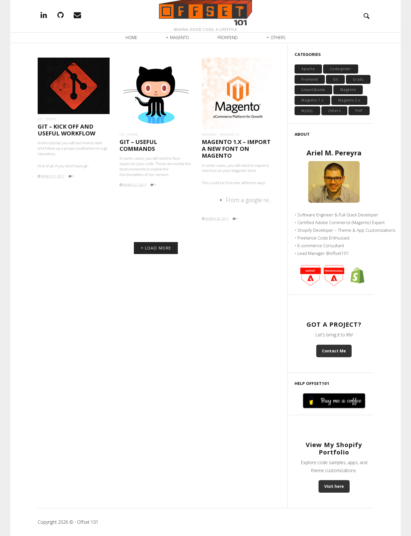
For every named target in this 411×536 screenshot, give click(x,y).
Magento (179, 38)
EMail (85, 15)
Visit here (334, 486)
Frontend (227, 38)
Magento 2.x (349, 100)
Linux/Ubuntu (313, 89)
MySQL (307, 110)
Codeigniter (340, 68)
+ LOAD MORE (156, 248)
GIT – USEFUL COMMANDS (138, 145)
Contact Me (334, 351)
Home (131, 38)
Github (68, 15)
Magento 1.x (229, 134)
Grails (358, 79)
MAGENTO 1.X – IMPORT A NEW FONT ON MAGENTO (236, 148)
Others (278, 38)
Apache (308, 68)
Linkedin (51, 15)
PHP (358, 110)
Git (40, 119)
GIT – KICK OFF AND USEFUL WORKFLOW (66, 130)
